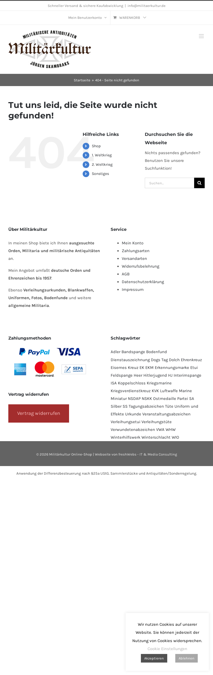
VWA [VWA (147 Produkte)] (160, 429)
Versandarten (134, 258)
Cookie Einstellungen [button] (167, 648)
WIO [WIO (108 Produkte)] (175, 437)
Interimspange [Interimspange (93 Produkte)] (187, 375)
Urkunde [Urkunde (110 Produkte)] (133, 414)
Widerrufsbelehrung (140, 266)
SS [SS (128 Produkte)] (125, 406)
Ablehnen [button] (186, 658)
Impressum (133, 289)
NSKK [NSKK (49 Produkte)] (147, 398)
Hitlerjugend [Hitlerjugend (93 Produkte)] (155, 375)
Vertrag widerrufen (38, 413)
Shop (96, 146)
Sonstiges (100, 173)
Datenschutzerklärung (143, 281)
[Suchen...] (169, 183)
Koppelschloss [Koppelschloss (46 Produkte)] (132, 383)
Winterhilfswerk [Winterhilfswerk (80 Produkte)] (125, 437)
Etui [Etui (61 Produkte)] (194, 367)
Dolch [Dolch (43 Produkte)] (174, 359)
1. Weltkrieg (102, 155)
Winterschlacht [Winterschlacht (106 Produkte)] (156, 437)
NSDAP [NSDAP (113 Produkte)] (134, 398)
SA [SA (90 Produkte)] (191, 398)
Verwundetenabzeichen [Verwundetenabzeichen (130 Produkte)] (133, 429)
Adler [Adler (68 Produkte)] (115, 351)
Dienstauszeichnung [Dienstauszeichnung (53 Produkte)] (130, 359)
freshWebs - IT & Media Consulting (147, 454)
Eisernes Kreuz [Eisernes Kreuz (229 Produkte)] (124, 367)
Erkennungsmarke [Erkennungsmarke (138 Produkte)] (172, 367)
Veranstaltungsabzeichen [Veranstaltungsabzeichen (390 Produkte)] (166, 414)
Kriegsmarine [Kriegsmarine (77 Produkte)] (159, 383)
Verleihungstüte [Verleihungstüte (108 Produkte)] (156, 421)
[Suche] (199, 183)
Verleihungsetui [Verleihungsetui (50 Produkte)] (125, 421)
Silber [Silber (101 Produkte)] (116, 406)
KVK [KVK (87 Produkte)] (155, 390)
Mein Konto (132, 242)
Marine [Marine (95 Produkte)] (185, 390)
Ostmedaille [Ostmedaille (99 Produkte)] (164, 398)
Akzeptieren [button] (154, 658)
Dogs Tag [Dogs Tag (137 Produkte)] (159, 359)
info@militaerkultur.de (147, 6)
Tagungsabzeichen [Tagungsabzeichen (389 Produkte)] (146, 406)
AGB (126, 273)
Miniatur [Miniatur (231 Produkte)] (119, 398)
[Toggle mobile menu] (202, 36)
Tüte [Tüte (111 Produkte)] (169, 406)
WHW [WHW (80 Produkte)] (171, 429)
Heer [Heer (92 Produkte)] (138, 375)
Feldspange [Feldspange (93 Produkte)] (122, 375)
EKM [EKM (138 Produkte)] (149, 367)
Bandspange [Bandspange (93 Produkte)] (133, 351)
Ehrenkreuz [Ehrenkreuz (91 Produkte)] (191, 359)
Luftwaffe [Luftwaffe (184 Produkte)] (169, 390)
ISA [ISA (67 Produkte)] (114, 383)
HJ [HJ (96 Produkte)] (170, 375)
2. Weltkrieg (102, 164)
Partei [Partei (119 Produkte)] (182, 398)
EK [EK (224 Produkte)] (142, 367)
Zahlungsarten (135, 250)
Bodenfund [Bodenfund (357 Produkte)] (156, 351)
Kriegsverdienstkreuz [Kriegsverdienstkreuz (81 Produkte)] (131, 390)
